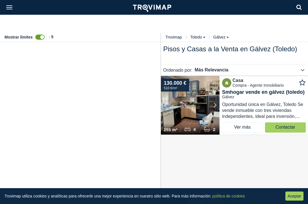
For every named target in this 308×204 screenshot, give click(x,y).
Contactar (285, 127)
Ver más (242, 127)
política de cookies (228, 196)
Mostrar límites (19, 37)
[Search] (298, 7)
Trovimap (173, 37)
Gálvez (221, 37)
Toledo (197, 37)
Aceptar (294, 196)
